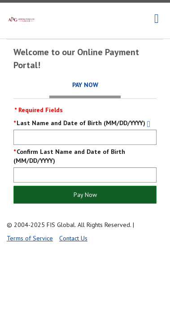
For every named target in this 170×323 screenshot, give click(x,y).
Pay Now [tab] (85, 85)
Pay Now (85, 195)
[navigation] (156, 19)
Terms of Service (30, 238)
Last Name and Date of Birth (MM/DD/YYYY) (81, 123)
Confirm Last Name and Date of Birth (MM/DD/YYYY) (69, 156)
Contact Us (73, 238)
